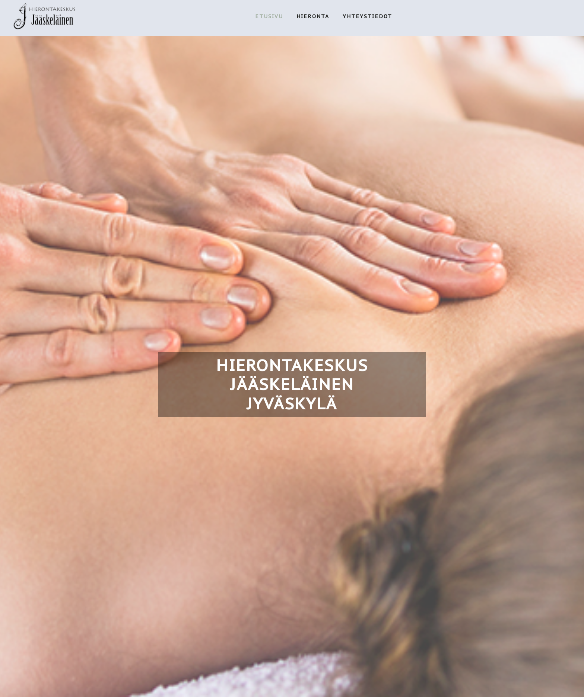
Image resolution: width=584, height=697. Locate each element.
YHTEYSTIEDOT (367, 16)
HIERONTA (312, 16)
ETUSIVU (269, 16)
